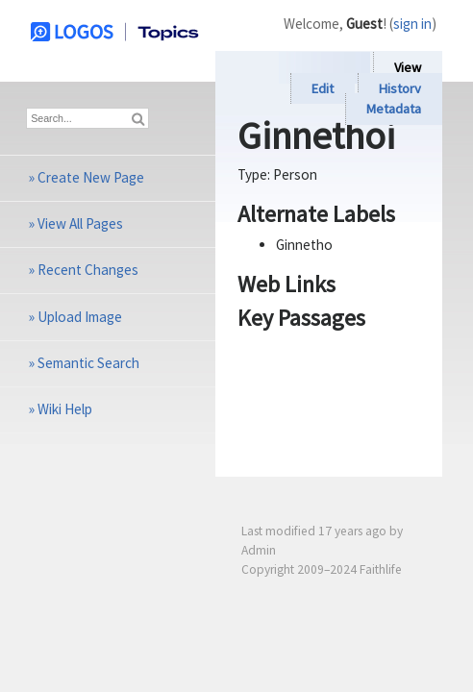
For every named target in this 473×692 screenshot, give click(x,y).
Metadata (393, 109)
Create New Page (90, 177)
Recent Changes (87, 269)
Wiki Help (64, 409)
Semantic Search (88, 363)
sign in (412, 23)
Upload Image (79, 317)
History (400, 88)
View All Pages (80, 223)
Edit (322, 88)
